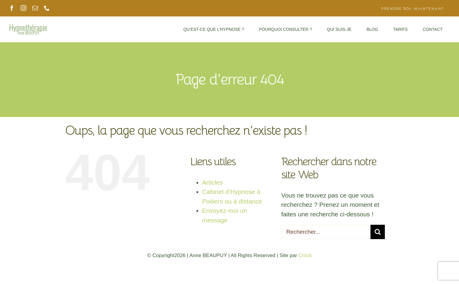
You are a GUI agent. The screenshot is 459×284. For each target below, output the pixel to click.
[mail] (35, 8)
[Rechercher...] (326, 232)
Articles (212, 182)
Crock (305, 255)
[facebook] (12, 8)
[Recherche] (377, 232)
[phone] (47, 8)
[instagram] (23, 8)
